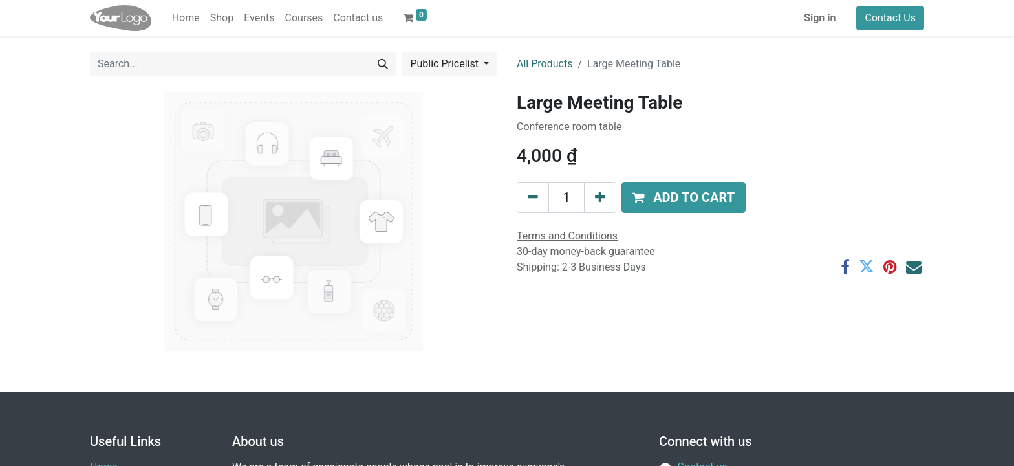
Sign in (820, 18)
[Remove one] (533, 197)
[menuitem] (186, 18)
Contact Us (890, 18)
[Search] (382, 64)
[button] (683, 197)
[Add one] (600, 197)
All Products (544, 64)
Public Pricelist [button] (445, 64)
